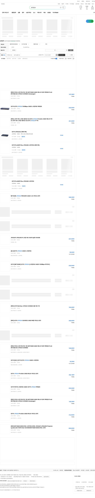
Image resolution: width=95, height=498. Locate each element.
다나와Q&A (55, 12)
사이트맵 (82, 470)
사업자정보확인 (46, 476)
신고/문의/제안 (84, 482)
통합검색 (14, 12)
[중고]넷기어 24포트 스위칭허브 (21, 251)
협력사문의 (92, 470)
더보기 (93, 3)
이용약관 (61, 470)
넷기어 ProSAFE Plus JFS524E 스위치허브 (23, 181)
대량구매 (23, 136)
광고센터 (87, 470)
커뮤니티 (82, 3)
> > (20, 352)
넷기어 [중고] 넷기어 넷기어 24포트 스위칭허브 (25, 360)
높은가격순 (14, 58)
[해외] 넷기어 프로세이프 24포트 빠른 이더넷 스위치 (26, 320)
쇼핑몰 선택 (41, 55)
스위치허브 (14, 134)
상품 (19, 12)
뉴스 (34, 12)
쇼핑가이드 (28, 12)
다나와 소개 (55, 470)
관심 (19, 96)
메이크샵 (93, 1)
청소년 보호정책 (76, 470)
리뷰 (44, 12)
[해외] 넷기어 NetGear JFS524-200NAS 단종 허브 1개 (25, 306)
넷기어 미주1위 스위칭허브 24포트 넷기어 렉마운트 (25, 387)
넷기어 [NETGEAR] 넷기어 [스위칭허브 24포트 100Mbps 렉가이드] (30, 264)
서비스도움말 (90, 482)
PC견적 (67, 3)
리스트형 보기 (67, 55)
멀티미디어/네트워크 (14, 44)
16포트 (18, 134)
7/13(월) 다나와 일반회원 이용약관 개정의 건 (12, 470)
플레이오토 (88, 1)
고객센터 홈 (78, 482)
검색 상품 (17, 55)
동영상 (49, 12)
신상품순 (19, 58)
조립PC (62, 3)
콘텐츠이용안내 (32, 481)
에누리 (78, 1)
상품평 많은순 (24, 58)
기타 (46, 44)
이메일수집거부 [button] (79, 490)
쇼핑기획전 (77, 3)
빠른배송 (13, 50)
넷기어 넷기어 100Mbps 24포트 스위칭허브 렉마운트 (26, 106)
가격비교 (9, 55)
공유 (93, 12)
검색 (70, 50)
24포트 (18, 147)
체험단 (89, 3)
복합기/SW (35, 44)
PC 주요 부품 (24, 44)
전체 (3, 55)
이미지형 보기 (69, 55)
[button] (81, 8)
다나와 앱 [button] (2, 3)
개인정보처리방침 (68, 470)
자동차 (59, 3)
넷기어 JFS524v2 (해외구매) (19, 131)
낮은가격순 (9, 58)
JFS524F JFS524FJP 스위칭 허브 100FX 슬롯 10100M (25, 237)
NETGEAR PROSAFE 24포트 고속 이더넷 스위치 (25, 196)
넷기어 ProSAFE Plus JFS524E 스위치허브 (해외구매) (26, 145)
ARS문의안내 (88, 490)
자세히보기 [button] (25, 481)
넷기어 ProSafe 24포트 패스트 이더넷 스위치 (24, 373)
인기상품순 (3, 58)
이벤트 (86, 3)
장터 (23, 12)
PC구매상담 (72, 3)
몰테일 (83, 1)
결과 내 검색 (61, 55)
